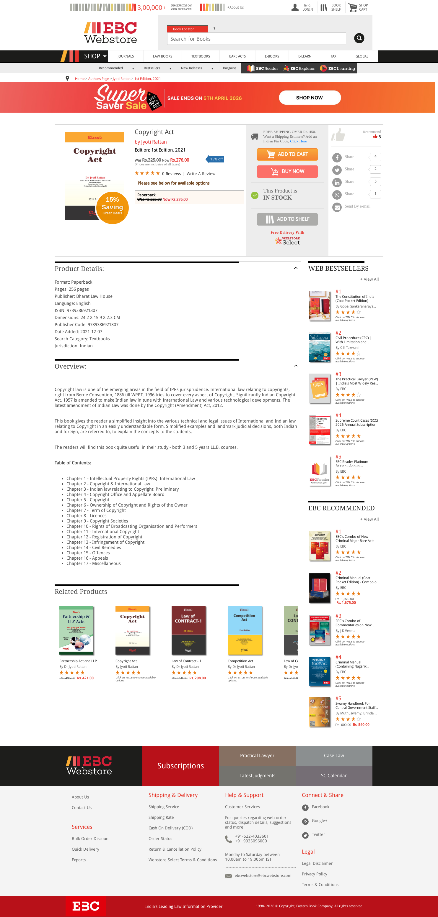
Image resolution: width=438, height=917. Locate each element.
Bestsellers (152, 68)
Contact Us (82, 807)
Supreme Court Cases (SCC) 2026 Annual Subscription (357, 422)
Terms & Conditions (320, 884)
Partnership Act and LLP (78, 661)
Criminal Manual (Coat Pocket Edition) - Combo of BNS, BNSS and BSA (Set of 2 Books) (358, 580)
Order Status (160, 838)
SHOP (95, 56)
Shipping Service (164, 806)
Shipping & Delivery (173, 795)
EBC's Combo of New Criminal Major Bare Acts (355, 539)
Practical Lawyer (257, 755)
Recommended (111, 68)
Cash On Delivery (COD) (171, 828)
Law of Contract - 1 (186, 661)
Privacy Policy (314, 874)
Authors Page (98, 79)
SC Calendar (334, 775)
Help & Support (244, 795)
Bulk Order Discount (91, 838)
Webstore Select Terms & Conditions (183, 859)
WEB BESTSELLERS (338, 268)
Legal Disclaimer (317, 863)
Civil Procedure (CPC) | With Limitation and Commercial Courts (354, 340)
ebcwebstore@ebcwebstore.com (263, 875)
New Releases (191, 68)
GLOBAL (362, 56)
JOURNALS (126, 56)
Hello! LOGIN (307, 7)
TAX (333, 56)
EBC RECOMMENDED (341, 508)
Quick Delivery (85, 849)
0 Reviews (171, 173)
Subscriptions (180, 765)
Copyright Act (126, 661)
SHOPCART (363, 7)
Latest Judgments (257, 775)
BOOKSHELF (336, 7)
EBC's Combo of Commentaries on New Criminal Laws (354, 623)
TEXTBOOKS (200, 56)
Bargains (229, 68)
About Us (80, 797)
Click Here (298, 141)
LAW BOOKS (162, 56)
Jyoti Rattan (122, 79)
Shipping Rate (161, 817)
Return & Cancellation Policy (175, 849)
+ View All (369, 279)
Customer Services (242, 806)
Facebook (320, 806)
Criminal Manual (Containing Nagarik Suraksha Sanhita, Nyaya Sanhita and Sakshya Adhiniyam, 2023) (355, 664)
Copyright (286, 906)
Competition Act (240, 661)
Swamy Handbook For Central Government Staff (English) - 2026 (355, 705)
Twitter (318, 834)
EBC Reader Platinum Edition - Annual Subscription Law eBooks (355, 464)
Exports (79, 859)
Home (79, 79)
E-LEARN (305, 56)
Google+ (320, 820)
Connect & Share (322, 795)
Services (82, 827)
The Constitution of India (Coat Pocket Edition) (355, 299)
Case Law (334, 755)
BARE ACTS (237, 56)
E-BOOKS (272, 56)
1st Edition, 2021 (147, 79)
